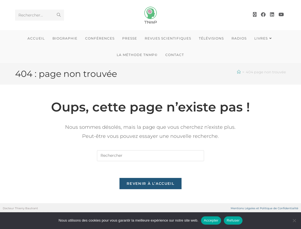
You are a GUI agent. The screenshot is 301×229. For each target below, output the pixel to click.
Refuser (233, 220)
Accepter (211, 220)
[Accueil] (239, 72)
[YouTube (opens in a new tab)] (281, 14)
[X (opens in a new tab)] (255, 14)
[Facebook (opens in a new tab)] (263, 14)
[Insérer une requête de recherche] (150, 155)
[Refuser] (294, 220)
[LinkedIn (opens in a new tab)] (272, 14)
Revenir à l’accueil (150, 183)
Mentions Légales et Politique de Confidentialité (264, 208)
